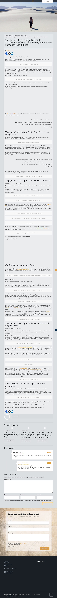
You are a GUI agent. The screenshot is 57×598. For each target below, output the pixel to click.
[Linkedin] (12, 53)
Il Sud (26, 35)
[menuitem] (8, 50)
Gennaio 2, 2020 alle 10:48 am (23, 464)
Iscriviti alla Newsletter (10, 568)
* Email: (9, 526)
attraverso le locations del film (33, 369)
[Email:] (28, 529)
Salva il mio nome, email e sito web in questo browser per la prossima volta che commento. (28, 500)
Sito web (39, 494)
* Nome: (10, 520)
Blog (10, 35)
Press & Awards (8, 564)
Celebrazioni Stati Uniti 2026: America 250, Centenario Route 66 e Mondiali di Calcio (44, 434)
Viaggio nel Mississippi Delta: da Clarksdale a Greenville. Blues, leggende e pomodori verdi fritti (26, 37)
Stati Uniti (20, 35)
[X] (9, 53)
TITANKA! (10, 596)
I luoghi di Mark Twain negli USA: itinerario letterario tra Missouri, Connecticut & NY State (28, 434)
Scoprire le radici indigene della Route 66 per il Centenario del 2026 (12, 434)
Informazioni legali (8, 573)
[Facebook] (6, 53)
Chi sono (6, 561)
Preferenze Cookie (8, 571)
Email (22, 494)
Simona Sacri (16, 416)
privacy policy (23, 543)
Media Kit (6, 562)
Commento (7, 479)
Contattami (7, 567)
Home (6, 35)
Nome (6, 494)
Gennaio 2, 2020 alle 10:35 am (18, 453)
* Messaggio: (11, 533)
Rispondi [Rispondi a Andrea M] (49, 452)
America (15, 35)
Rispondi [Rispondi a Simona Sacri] (49, 463)
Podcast (6, 565)
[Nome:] (28, 523)
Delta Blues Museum (41, 228)
